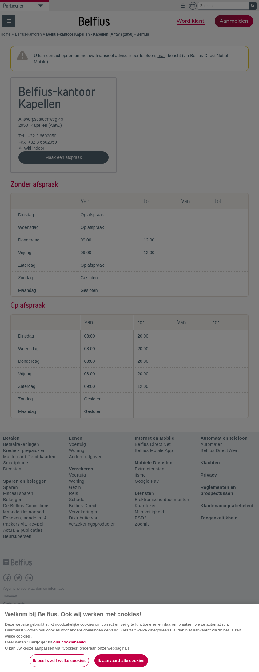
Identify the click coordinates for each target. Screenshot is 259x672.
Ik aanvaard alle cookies (121, 660)
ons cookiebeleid (69, 642)
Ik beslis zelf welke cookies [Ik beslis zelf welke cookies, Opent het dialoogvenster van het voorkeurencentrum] (59, 660)
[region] (129, 638)
